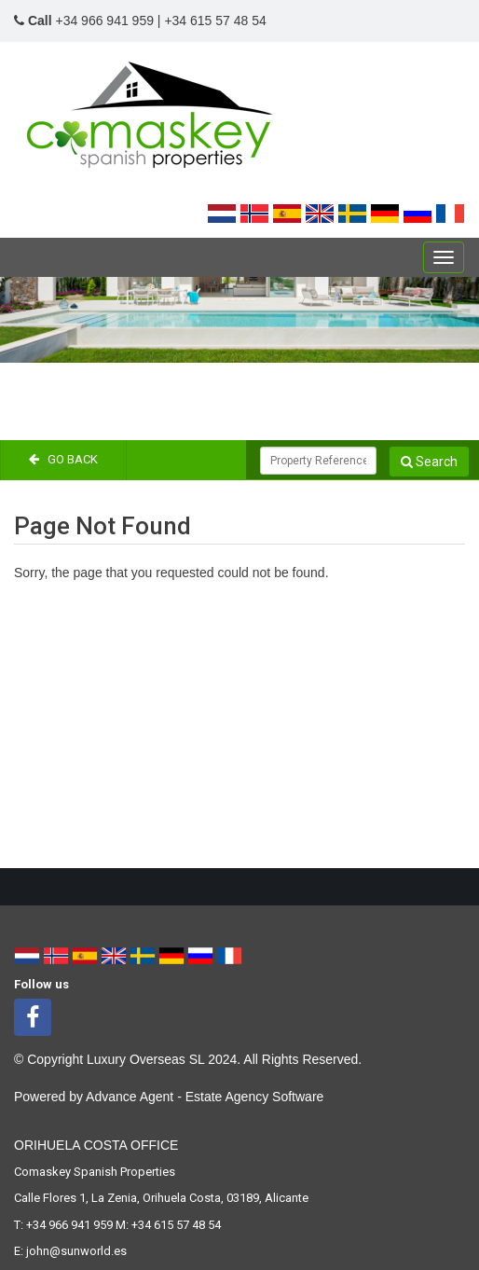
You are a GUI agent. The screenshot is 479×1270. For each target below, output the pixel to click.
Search (429, 461)
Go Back (63, 459)
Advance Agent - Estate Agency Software (204, 1096)
